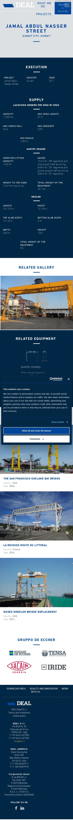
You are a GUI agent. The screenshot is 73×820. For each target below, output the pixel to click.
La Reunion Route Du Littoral (25, 545)
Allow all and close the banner (36, 431)
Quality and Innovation (44, 689)
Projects (43, 14)
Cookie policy (19, 716)
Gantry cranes (31, 367)
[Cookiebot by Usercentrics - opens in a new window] (49, 379)
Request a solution (63, 8)
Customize (37, 439)
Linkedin (22, 808)
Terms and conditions (19, 713)
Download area (16, 689)
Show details (58, 422)
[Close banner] (69, 379)
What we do (44, 5)
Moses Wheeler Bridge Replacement (30, 612)
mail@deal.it (19, 741)
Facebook (16, 808)
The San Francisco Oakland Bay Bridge (31, 479)
